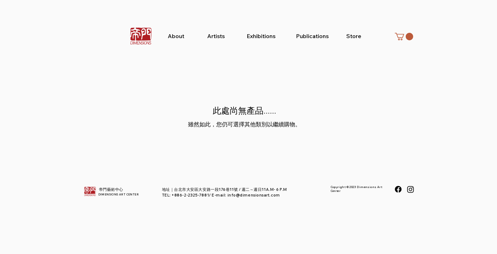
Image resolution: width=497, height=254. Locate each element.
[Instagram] (410, 189)
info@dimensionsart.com (254, 195)
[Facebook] (398, 189)
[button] (404, 36)
